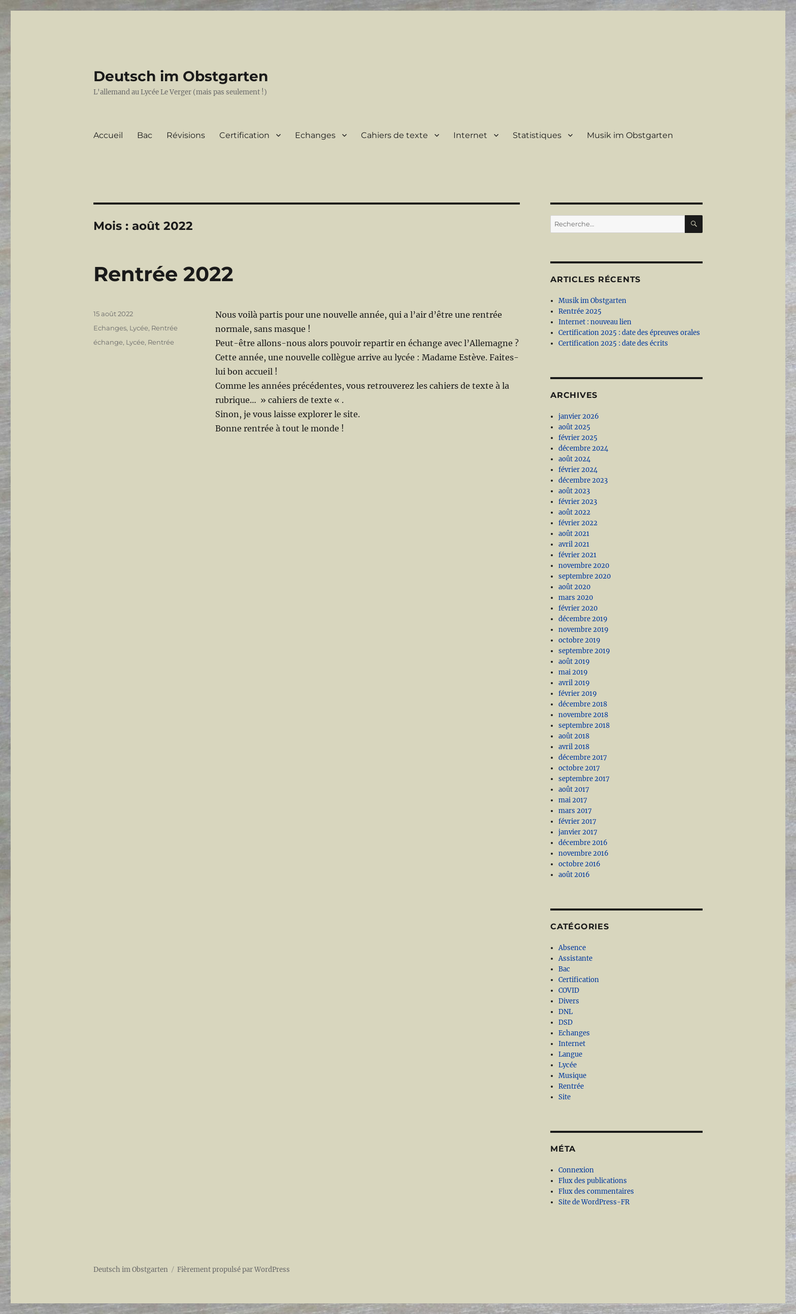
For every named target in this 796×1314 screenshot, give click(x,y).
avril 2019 (574, 683)
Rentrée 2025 (580, 311)
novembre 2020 (583, 565)
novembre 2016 (583, 853)
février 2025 (578, 437)
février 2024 (578, 469)
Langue (570, 1054)
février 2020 (578, 608)
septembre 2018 (584, 725)
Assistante (575, 958)
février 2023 (577, 501)
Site (564, 1097)
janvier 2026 (578, 416)
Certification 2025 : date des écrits (613, 343)
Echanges (315, 135)
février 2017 (577, 821)
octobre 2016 (579, 864)
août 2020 (574, 587)
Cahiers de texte (394, 135)
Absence (572, 948)
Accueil (108, 135)
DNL (565, 1011)
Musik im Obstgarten (630, 135)
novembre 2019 (583, 629)
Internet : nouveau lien (595, 322)
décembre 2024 (583, 448)
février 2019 (577, 693)
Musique (572, 1075)
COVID (568, 990)
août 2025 (574, 427)
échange (108, 342)
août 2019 (574, 661)
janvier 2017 (578, 832)
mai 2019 (573, 672)
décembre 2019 (583, 619)
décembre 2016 (583, 842)
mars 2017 (575, 810)
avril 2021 (573, 544)
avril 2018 (573, 747)
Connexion (576, 1170)
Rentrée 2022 (163, 273)
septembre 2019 (584, 651)
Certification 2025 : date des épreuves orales (629, 332)
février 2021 (577, 555)
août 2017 (573, 789)
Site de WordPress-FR (593, 1202)
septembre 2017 (584, 778)
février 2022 (578, 523)
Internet (470, 135)
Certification (244, 135)
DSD (565, 1022)
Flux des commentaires (596, 1191)
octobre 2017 (579, 768)
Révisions (186, 135)
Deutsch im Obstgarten (180, 76)
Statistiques (537, 135)
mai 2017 (572, 800)
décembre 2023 (583, 480)
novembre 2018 (583, 715)
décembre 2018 (582, 704)
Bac (144, 135)
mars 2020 (575, 597)
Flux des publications (592, 1180)
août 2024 (574, 459)
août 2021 (573, 533)
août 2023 (574, 491)
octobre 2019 (579, 640)
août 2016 (574, 874)
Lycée (138, 328)
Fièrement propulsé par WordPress (233, 1269)
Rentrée (164, 328)
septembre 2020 (584, 576)
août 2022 (574, 512)
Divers (568, 1001)
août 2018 (573, 736)
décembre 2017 (582, 757)
